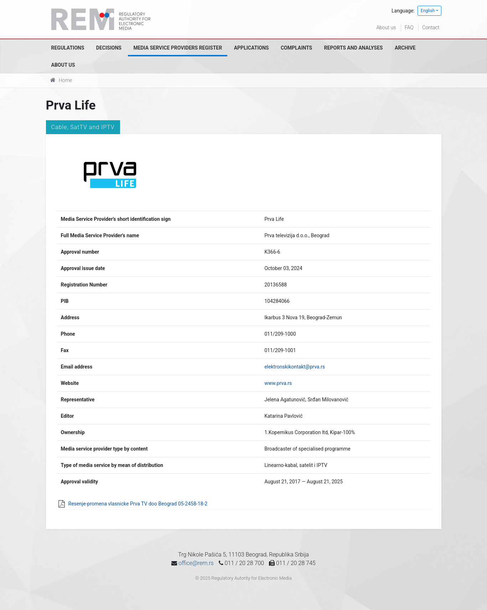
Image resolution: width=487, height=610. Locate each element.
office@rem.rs (195, 563)
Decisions (108, 48)
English (428, 10)
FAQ (409, 27)
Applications (251, 48)
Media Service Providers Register (177, 48)
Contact (430, 27)
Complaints (296, 48)
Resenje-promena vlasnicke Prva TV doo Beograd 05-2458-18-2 (138, 504)
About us (386, 27)
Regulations (67, 48)
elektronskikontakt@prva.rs (294, 367)
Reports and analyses (353, 48)
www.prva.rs (278, 383)
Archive (405, 48)
